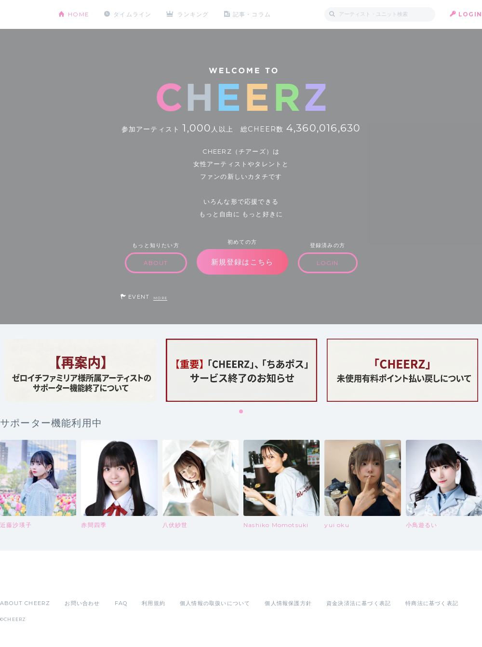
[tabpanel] (80, 370)
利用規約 (153, 603)
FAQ (121, 603)
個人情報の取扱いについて (215, 603)
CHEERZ (22, 15)
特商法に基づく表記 (431, 603)
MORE (160, 298)
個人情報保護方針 (288, 603)
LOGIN (470, 14)
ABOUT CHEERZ (25, 603)
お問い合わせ (82, 603)
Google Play (73, 582)
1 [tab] (241, 411)
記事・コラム (252, 14)
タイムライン (132, 14)
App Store (22, 582)
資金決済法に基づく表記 (358, 603)
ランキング (193, 14)
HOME (78, 14)
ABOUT (156, 262)
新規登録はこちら (242, 261)
